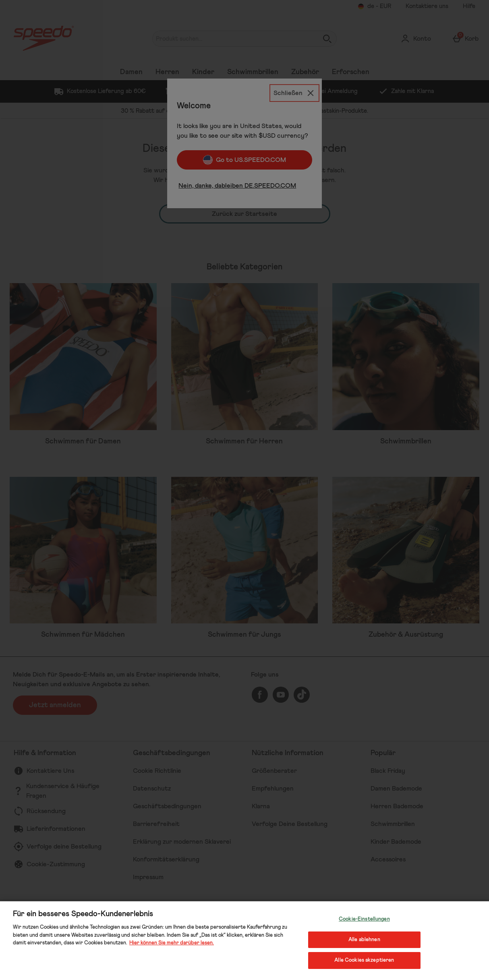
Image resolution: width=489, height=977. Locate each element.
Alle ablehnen (364, 939)
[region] (244, 939)
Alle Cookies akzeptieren (364, 960)
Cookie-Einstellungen (364, 919)
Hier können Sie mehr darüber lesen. (171, 943)
